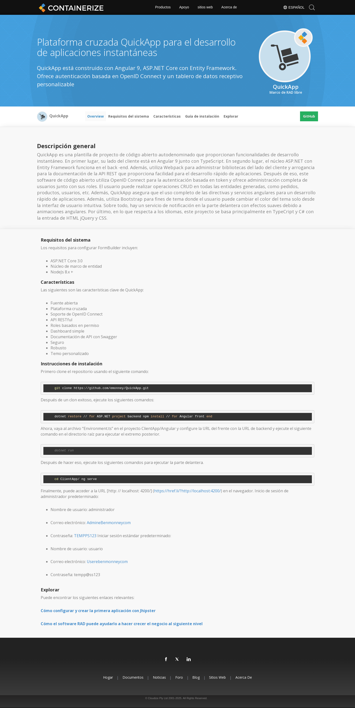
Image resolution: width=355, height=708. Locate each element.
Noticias (159, 677)
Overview (95, 116)
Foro (179, 677)
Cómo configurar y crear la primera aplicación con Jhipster (98, 610)
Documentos (132, 677)
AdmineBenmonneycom (109, 522)
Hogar (107, 677)
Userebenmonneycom (107, 561)
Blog (196, 677)
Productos (163, 7)
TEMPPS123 (85, 535)
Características (167, 116)
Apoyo (184, 7)
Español (293, 7)
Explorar (231, 116)
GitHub (309, 116)
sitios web (205, 7)
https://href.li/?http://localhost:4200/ (187, 491)
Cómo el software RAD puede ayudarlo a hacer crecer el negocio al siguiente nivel (122, 623)
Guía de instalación (202, 116)
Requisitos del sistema (128, 116)
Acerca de (229, 7)
